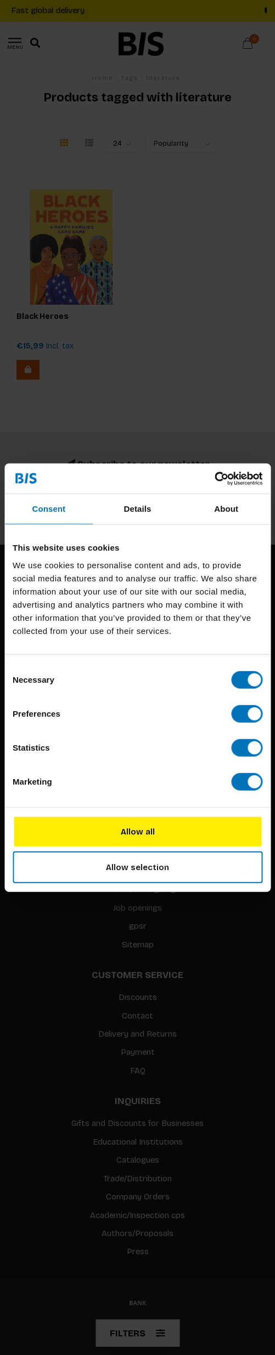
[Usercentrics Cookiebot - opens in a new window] (214, 478)
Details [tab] (137, 508)
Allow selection (137, 867)
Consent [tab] (48, 508)
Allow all (138, 831)
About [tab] (226, 508)
